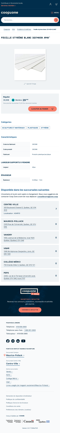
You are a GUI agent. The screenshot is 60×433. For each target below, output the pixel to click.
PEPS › (9, 375)
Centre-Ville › (13, 363)
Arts (13, 29)
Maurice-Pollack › (15, 355)
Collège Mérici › (12, 378)
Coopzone (7, 29)
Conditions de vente (13, 406)
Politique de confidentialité (15, 399)
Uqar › (8, 382)
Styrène (45, 128)
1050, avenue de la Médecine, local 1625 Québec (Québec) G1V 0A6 (19, 239)
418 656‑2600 (21, 327)
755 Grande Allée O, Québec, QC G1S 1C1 (19, 265)
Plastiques (33, 128)
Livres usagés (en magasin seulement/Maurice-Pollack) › (28, 385)
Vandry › (9, 371)
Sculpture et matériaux (24, 29)
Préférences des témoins (18, 410)
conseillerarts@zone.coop (47, 196)
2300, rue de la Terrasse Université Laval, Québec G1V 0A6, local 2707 (19, 277)
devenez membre (8, 5)
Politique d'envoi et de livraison (17, 403)
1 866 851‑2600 (30, 330)
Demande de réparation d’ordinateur (19, 396)
